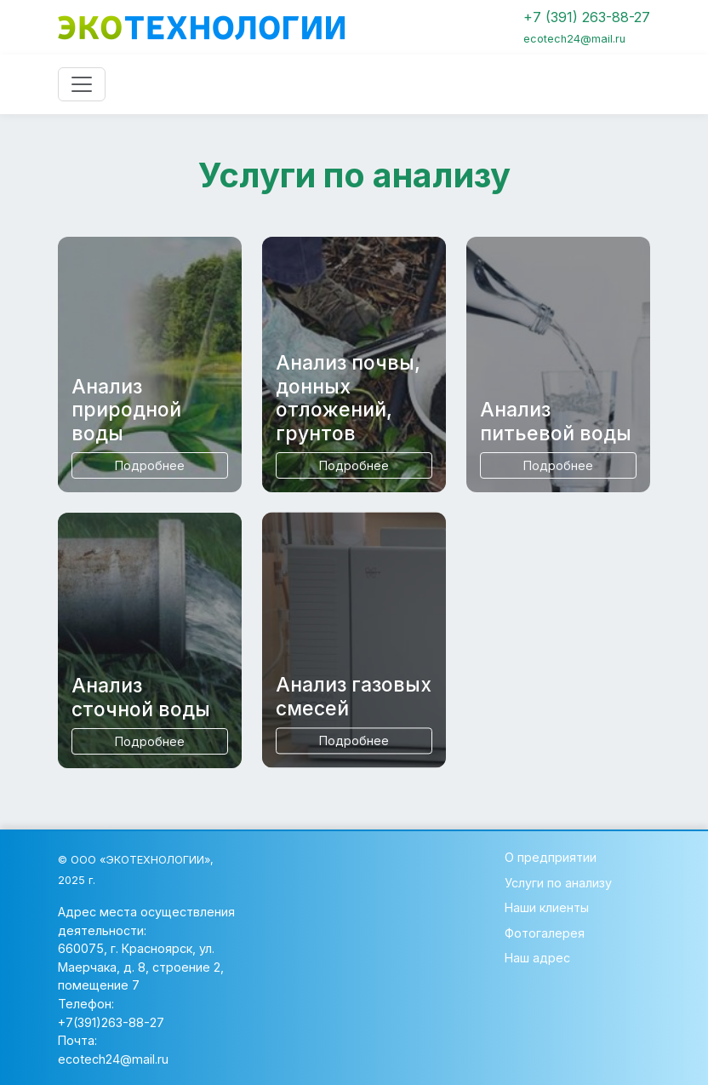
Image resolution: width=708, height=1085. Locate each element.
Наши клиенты (547, 907)
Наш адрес (537, 957)
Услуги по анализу (558, 882)
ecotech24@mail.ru (113, 1059)
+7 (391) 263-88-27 (586, 27)
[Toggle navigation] (82, 84)
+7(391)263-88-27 (111, 1022)
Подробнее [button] (150, 465)
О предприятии (551, 857)
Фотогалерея (545, 933)
